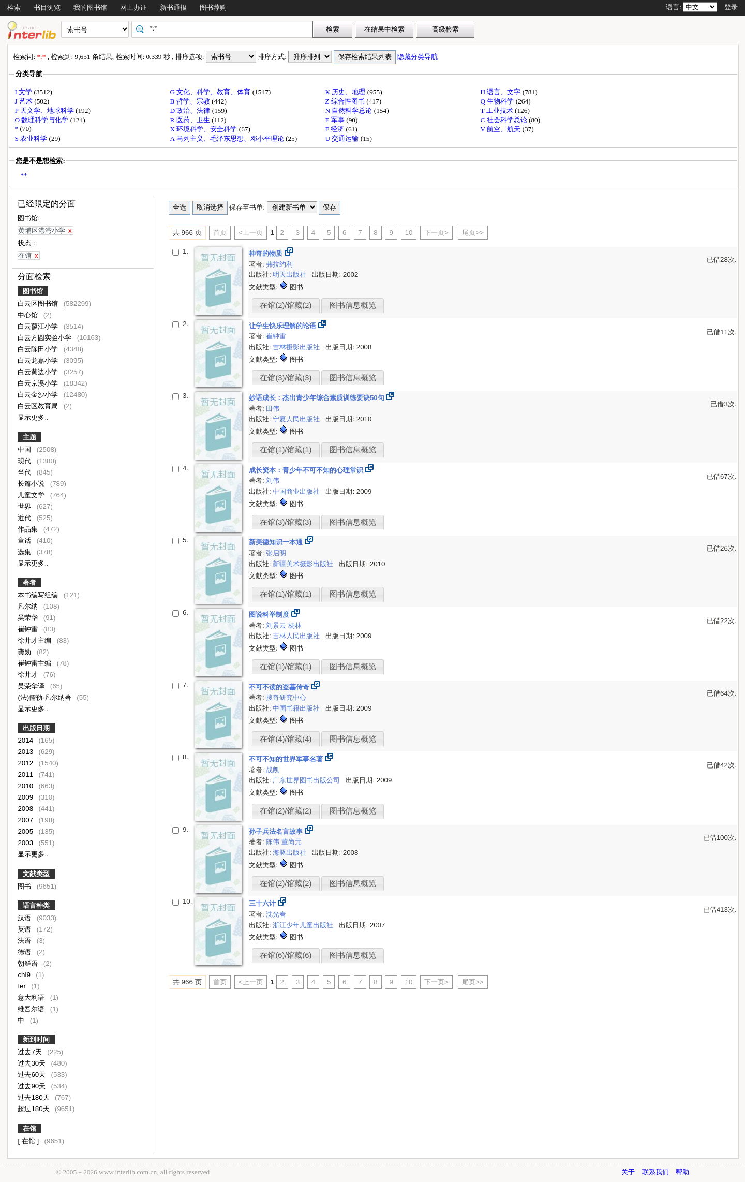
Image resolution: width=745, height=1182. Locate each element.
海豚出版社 (290, 852)
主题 (29, 437)
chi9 (25, 975)
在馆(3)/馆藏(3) (285, 378)
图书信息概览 (353, 305)
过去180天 (34, 1097)
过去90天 (33, 1086)
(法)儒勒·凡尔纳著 (45, 697)
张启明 (276, 553)
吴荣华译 (32, 686)
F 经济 (335, 129)
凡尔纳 (29, 606)
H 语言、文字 (501, 92)
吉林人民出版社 (297, 636)
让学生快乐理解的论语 (283, 326)
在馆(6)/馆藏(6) (285, 955)
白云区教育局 (39, 406)
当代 (25, 472)
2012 (26, 763)
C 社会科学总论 (504, 120)
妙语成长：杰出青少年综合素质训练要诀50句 (317, 398)
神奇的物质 (267, 253)
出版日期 (36, 728)
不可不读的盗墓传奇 (280, 687)
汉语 (25, 918)
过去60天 (33, 1074)
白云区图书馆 (39, 303)
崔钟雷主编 (35, 663)
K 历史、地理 (346, 92)
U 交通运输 (342, 138)
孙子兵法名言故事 (277, 831)
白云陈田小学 (39, 349)
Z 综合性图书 (345, 101)
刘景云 (277, 625)
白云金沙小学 (39, 394)
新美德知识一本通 (277, 542)
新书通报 (173, 7)
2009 (26, 797)
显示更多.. (33, 417)
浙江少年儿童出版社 (304, 925)
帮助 (682, 1172)
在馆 (29, 1128)
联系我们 (655, 1172)
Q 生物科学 (497, 101)
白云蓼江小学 (39, 326)
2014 (26, 740)
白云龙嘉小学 (39, 360)
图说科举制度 (270, 614)
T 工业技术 (497, 110)
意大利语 (32, 997)
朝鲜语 (29, 963)
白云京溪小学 (39, 383)
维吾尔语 (32, 1009)
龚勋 (25, 652)
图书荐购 (213, 7)
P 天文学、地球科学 (45, 110)
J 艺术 (24, 101)
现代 (25, 461)
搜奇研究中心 (286, 697)
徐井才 (29, 674)
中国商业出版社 (297, 491)
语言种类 (36, 905)
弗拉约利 (279, 264)
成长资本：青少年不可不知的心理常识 (307, 470)
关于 (628, 1172)
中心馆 (29, 315)
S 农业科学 (31, 138)
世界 (25, 506)
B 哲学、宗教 (191, 101)
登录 (731, 7)
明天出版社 (290, 274)
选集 (25, 552)
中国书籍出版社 (297, 708)
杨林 (295, 625)
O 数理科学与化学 (42, 120)
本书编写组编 (39, 595)
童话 (25, 540)
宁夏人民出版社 (297, 419)
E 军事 (335, 120)
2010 (26, 786)
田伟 (272, 408)
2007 (26, 820)
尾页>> (473, 233)
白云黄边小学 (39, 372)
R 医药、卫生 (191, 120)
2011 (26, 774)
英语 (25, 929)
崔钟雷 (29, 629)
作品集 (29, 529)
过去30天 (33, 1063)
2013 (26, 752)
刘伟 (272, 480)
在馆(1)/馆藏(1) (285, 450)
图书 (25, 886)
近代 (25, 518)
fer (22, 986)
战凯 (272, 770)
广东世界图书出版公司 (307, 780)
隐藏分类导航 (418, 57)
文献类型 (36, 874)
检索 (14, 7)
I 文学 (24, 92)
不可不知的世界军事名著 (287, 759)
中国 (25, 449)
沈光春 (276, 914)
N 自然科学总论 (349, 110)
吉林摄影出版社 (297, 347)
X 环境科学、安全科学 (204, 129)
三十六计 (263, 903)
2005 (26, 831)
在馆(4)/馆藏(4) (285, 739)
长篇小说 (32, 483)
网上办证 (133, 7)
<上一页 (251, 233)
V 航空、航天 (501, 129)
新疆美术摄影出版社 (304, 564)
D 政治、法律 (191, 110)
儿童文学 (32, 495)
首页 (220, 233)
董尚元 (291, 842)
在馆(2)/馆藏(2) (285, 305)
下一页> (436, 233)
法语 (25, 940)
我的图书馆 (90, 7)
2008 (26, 808)
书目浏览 (47, 7)
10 (409, 233)
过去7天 (30, 1052)
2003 (26, 843)
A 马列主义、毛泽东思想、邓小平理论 (228, 138)
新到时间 (36, 1039)
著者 (29, 582)
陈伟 (273, 842)
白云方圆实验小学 (45, 338)
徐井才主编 (35, 640)
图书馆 (33, 291)
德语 (25, 952)
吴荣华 (29, 618)
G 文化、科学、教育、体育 (211, 92)
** (23, 175)
